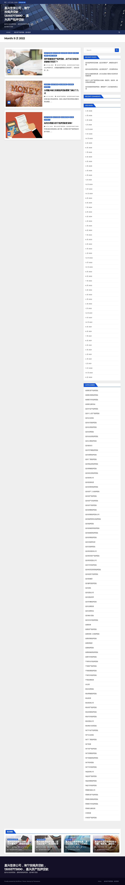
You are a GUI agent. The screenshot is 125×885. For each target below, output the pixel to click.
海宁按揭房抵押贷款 (91, 758)
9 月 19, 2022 (49, 96)
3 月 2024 (88, 226)
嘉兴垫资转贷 (89, 482)
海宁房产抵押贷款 (91, 749)
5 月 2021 (88, 345)
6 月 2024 (88, 212)
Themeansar (36, 881)
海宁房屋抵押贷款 (91, 753)
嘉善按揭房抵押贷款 (91, 652)
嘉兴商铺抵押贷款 (91, 468)
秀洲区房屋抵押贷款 (91, 799)
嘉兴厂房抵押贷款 (91, 459)
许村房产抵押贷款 (91, 817)
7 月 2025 (88, 152)
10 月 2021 (88, 322)
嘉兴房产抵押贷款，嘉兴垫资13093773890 (67, 65)
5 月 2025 (88, 161)
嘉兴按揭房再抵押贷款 (92, 528)
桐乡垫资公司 (89, 703)
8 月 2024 (88, 203)
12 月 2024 (89, 184)
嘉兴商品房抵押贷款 (91, 464)
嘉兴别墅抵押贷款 (91, 455)
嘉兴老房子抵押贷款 (91, 574)
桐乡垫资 (88, 698)
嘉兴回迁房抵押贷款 (91, 473)
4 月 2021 (88, 350)
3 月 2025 (88, 170)
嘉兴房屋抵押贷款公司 (92, 514)
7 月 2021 (88, 336)
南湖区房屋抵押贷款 (91, 395)
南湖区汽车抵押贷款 (91, 399)
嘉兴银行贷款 (89, 615)
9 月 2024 (88, 198)
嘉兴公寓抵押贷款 (91, 441)
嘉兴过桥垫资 (89, 606)
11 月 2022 (88, 262)
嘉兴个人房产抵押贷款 (92, 413)
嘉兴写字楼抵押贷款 (91, 450)
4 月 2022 (88, 294)
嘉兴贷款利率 (89, 597)
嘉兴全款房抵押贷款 (91, 436)
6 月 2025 (88, 157)
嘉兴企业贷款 (89, 418)
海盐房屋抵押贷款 (91, 781)
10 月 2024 (89, 193)
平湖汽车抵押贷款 (91, 675)
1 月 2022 (88, 308)
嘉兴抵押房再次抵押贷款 (93, 519)
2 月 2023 (88, 253)
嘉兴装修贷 (88, 579)
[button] (119, 32)
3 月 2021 (88, 354)
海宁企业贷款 (89, 735)
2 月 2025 (88, 175)
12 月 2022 (89, 258)
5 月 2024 (88, 216)
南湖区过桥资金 (90, 404)
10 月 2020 (89, 373)
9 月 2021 (88, 327)
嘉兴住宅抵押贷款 (91, 422)
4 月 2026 (88, 111)
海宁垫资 (88, 744)
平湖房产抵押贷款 (91, 666)
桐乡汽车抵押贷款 (91, 716)
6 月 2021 (88, 340)
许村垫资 (88, 813)
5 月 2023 (88, 244)
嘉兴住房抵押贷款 (91, 427)
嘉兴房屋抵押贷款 (63, 84)
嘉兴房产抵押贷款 (54, 84)
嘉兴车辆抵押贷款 (91, 602)
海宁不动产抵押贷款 (91, 730)
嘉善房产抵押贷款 (52, 55)
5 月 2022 (88, 290)
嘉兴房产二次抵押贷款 (92, 491)
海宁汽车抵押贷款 (91, 767)
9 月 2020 (88, 377)
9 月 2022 (88, 271)
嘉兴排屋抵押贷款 (91, 537)
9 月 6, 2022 (49, 126)
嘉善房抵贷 (88, 643)
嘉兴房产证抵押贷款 (91, 501)
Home (8, 32)
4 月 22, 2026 (42, 847)
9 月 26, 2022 (49, 65)
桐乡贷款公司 (89, 721)
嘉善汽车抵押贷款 (91, 657)
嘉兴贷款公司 (47, 86)
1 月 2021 (88, 363)
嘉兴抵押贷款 (70, 84)
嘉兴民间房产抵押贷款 (92, 556)
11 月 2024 (88, 189)
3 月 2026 (88, 115)
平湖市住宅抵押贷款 (91, 661)
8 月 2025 (88, 147)
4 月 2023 (88, 249)
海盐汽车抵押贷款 (91, 785)
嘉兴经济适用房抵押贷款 (93, 569)
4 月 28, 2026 (13, 847)
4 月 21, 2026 (71, 847)
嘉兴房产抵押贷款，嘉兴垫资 (22, 32)
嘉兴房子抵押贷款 (56, 117)
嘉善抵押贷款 (89, 647)
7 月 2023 (88, 235)
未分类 (87, 684)
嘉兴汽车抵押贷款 (91, 565)
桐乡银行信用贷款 (91, 726)
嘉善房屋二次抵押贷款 (92, 634)
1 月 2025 (88, 180)
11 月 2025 (88, 134)
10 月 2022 (89, 267)
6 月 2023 (88, 239)
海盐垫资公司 (89, 772)
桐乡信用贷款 (89, 689)
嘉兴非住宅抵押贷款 (91, 620)
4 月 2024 (88, 221)
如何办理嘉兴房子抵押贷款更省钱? (58, 123)
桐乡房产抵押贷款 (91, 707)
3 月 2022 (88, 299)
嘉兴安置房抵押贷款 (91, 487)
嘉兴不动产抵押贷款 (91, 409)
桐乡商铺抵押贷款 (91, 693)
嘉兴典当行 (88, 445)
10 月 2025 (89, 138)
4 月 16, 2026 (100, 847)
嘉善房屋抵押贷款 (91, 638)
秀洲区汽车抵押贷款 (91, 804)
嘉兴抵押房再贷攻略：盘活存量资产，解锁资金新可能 (18, 843)
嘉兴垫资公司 (47, 84)
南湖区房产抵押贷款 (91, 390)
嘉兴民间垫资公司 (91, 551)
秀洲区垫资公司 (90, 790)
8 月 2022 (88, 276)
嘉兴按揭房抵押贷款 (91, 533)
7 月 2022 (88, 281)
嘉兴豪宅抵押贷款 (91, 583)
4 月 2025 (88, 166)
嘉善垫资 (46, 55)
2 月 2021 (88, 359)
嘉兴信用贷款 (89, 432)
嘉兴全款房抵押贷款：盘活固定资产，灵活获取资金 (101, 69)
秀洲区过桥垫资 (90, 808)
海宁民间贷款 (89, 762)
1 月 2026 (88, 124)
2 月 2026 (88, 120)
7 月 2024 (88, 207)
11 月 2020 (88, 368)
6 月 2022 (88, 285)
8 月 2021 (88, 331)
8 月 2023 (88, 230)
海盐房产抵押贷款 (91, 776)
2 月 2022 (88, 304)
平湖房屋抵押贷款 (91, 670)
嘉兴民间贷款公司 (91, 560)
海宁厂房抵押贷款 (91, 739)
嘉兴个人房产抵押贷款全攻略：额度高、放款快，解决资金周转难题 (105, 843)
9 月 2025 (88, 143)
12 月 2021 (88, 313)
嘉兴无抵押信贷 (90, 542)
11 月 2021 (88, 317)
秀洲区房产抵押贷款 (91, 794)
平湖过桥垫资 (89, 680)
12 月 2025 (89, 129)
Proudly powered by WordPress (13, 881)
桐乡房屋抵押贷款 (91, 712)
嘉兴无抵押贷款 (90, 546)
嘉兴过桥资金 (89, 611)
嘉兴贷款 (71, 117)
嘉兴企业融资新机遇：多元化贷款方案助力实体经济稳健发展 (76, 843)
